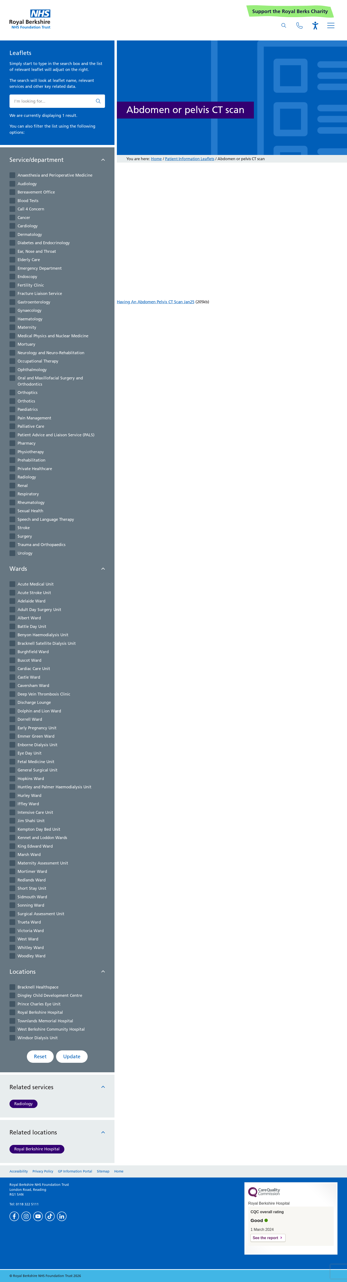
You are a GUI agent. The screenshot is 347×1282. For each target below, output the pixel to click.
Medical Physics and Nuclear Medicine (53, 335)
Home (156, 158)
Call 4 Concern (31, 209)
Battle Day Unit (32, 626)
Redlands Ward (32, 880)
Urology (25, 553)
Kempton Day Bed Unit (39, 829)
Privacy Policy (43, 1171)
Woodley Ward (31, 956)
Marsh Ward (29, 854)
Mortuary (26, 344)
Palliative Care (31, 426)
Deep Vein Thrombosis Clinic (44, 694)
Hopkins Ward (31, 778)
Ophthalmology (32, 369)
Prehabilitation (31, 460)
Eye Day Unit (30, 753)
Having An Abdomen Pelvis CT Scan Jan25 (155, 301)
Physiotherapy (31, 451)
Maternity (27, 327)
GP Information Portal (75, 1171)
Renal (23, 485)
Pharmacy (27, 443)
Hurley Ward (29, 795)
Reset (40, 1056)
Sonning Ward (31, 905)
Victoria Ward (31, 930)
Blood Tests (28, 200)
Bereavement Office (36, 192)
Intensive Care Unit (35, 812)
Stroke (24, 527)
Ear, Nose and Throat (37, 251)
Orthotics (26, 401)
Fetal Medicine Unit (36, 761)
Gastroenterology (34, 302)
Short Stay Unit (32, 888)
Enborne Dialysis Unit (37, 744)
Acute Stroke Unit (34, 592)
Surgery (25, 536)
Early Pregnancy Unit (37, 727)
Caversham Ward (33, 685)
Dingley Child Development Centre (50, 995)
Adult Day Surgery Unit (39, 609)
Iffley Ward (28, 803)
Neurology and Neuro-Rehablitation (51, 352)
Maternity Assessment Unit (43, 863)
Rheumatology (31, 502)
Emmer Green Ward (36, 736)
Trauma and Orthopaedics (42, 544)
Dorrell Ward (30, 719)
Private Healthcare (35, 468)
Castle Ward (29, 677)
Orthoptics (28, 392)
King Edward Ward (35, 846)
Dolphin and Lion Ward (39, 711)
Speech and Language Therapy (46, 519)
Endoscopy (27, 276)
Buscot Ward (29, 660)
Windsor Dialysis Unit (38, 1037)
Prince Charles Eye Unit (39, 1004)
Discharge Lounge (34, 702)
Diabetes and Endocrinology (44, 242)
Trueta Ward (29, 922)
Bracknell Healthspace (38, 987)
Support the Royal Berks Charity (290, 11)
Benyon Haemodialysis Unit (43, 634)
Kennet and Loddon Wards (42, 837)
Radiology (27, 477)
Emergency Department (40, 268)
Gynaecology (30, 310)
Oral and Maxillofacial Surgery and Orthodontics (50, 381)
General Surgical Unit (37, 770)
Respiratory (28, 494)
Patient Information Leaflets (189, 158)
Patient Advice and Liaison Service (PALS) (56, 434)
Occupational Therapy (38, 361)
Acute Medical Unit (36, 584)
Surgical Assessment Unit (41, 913)
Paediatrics (28, 409)
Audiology (27, 183)
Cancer (24, 217)
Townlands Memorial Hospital (45, 1021)
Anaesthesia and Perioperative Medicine (55, 175)
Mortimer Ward (32, 871)
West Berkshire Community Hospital (51, 1029)
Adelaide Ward (31, 601)
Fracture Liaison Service (40, 293)
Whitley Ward (31, 947)
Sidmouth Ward (32, 896)
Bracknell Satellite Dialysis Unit (47, 643)
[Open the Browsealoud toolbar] (315, 25)
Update (72, 1056)
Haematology (30, 319)
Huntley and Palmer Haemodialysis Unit (54, 787)
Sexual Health (30, 510)
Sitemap (103, 1171)
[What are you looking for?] (283, 25)
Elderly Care (29, 259)
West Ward (28, 939)
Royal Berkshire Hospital (40, 1012)
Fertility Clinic (31, 285)
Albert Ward (29, 618)
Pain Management (34, 418)
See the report (265, 1238)
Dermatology (30, 234)
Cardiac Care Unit (34, 668)
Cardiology (28, 226)
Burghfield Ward (33, 651)
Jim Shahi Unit (31, 820)
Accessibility (19, 1171)
